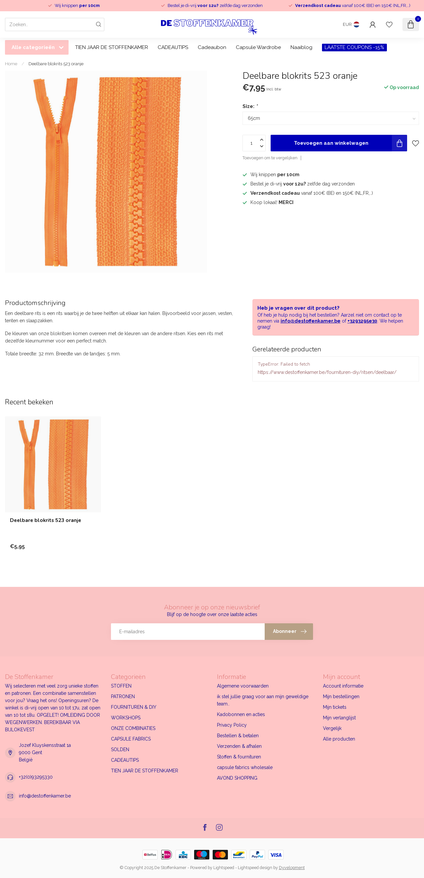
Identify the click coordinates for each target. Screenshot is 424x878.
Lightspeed (223, 867)
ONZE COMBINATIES (133, 728)
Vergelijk (332, 728)
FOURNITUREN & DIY (133, 707)
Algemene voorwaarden (243, 686)
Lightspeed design (255, 867)
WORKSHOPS (125, 717)
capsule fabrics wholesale (245, 767)
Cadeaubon (212, 47)
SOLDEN (120, 749)
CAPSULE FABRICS (131, 739)
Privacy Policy (232, 725)
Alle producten (339, 739)
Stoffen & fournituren (239, 756)
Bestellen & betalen (238, 735)
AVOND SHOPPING (237, 778)
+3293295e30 (362, 321)
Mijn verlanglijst (339, 717)
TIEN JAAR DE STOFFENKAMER (111, 47)
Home (11, 63)
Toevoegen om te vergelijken (269, 157)
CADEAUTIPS (173, 47)
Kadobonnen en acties (241, 714)
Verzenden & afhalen (239, 746)
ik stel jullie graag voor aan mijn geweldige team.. (262, 700)
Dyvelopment (292, 867)
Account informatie (343, 686)
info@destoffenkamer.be (311, 321)
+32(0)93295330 (36, 777)
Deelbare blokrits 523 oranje (55, 63)
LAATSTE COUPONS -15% (354, 47)
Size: (249, 106)
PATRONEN (123, 696)
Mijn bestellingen (341, 696)
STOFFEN (121, 686)
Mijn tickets (334, 707)
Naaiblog (301, 47)
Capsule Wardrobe (258, 47)
